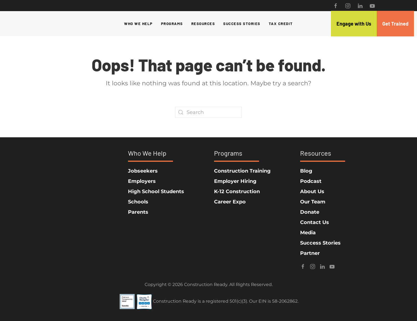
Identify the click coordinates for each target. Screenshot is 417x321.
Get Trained (395, 24)
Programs (172, 23)
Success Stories (241, 23)
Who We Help (138, 23)
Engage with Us (353, 24)
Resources (203, 23)
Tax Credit (281, 23)
